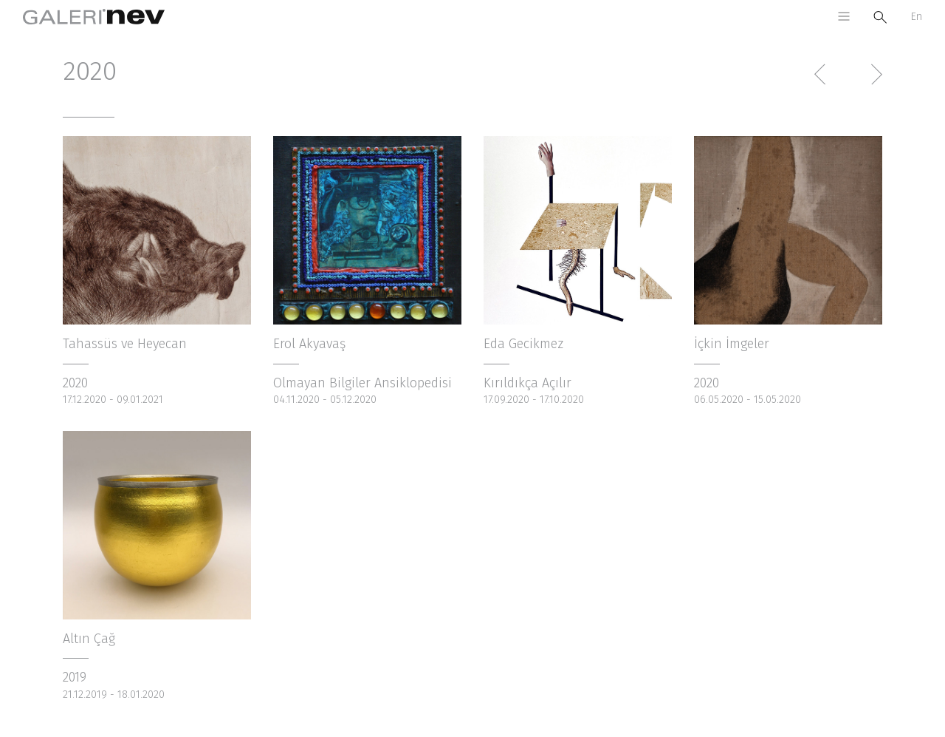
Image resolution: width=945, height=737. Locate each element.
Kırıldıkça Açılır (527, 383)
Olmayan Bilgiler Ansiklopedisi (362, 383)
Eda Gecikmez (523, 344)
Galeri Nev (94, 16)
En (916, 16)
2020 (75, 383)
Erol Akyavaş (309, 344)
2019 (74, 677)
